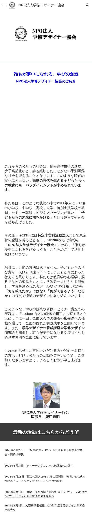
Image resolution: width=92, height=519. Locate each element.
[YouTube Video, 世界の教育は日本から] (46, 125)
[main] (46, 77)
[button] (4, 5)
